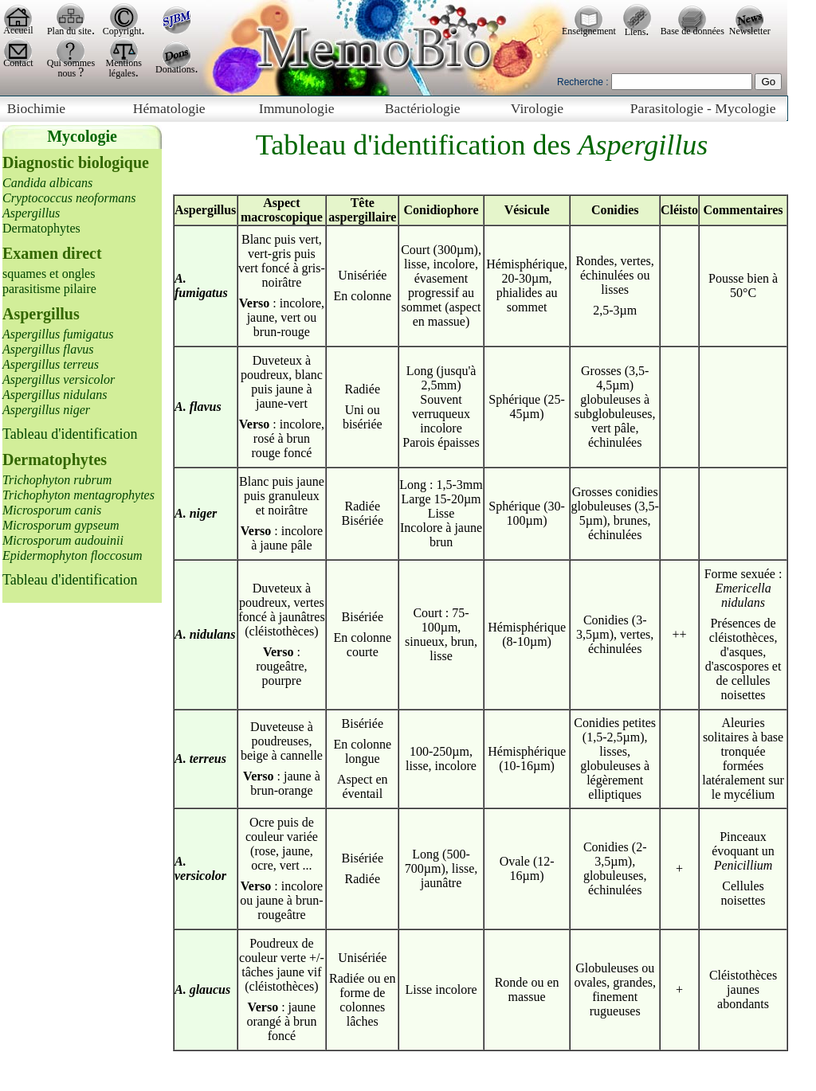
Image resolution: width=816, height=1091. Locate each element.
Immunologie (297, 108)
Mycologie (82, 136)
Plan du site (69, 31)
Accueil (18, 30)
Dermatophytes (41, 228)
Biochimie (36, 108)
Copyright (122, 31)
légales (122, 73)
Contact (18, 62)
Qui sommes (71, 62)
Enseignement (589, 31)
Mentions (124, 62)
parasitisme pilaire (49, 288)
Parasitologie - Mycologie (703, 108)
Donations (174, 69)
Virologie (537, 108)
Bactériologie (423, 108)
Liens (635, 31)
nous (68, 73)
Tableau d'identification (69, 434)
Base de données (692, 31)
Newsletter (750, 31)
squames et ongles (48, 273)
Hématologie (169, 108)
